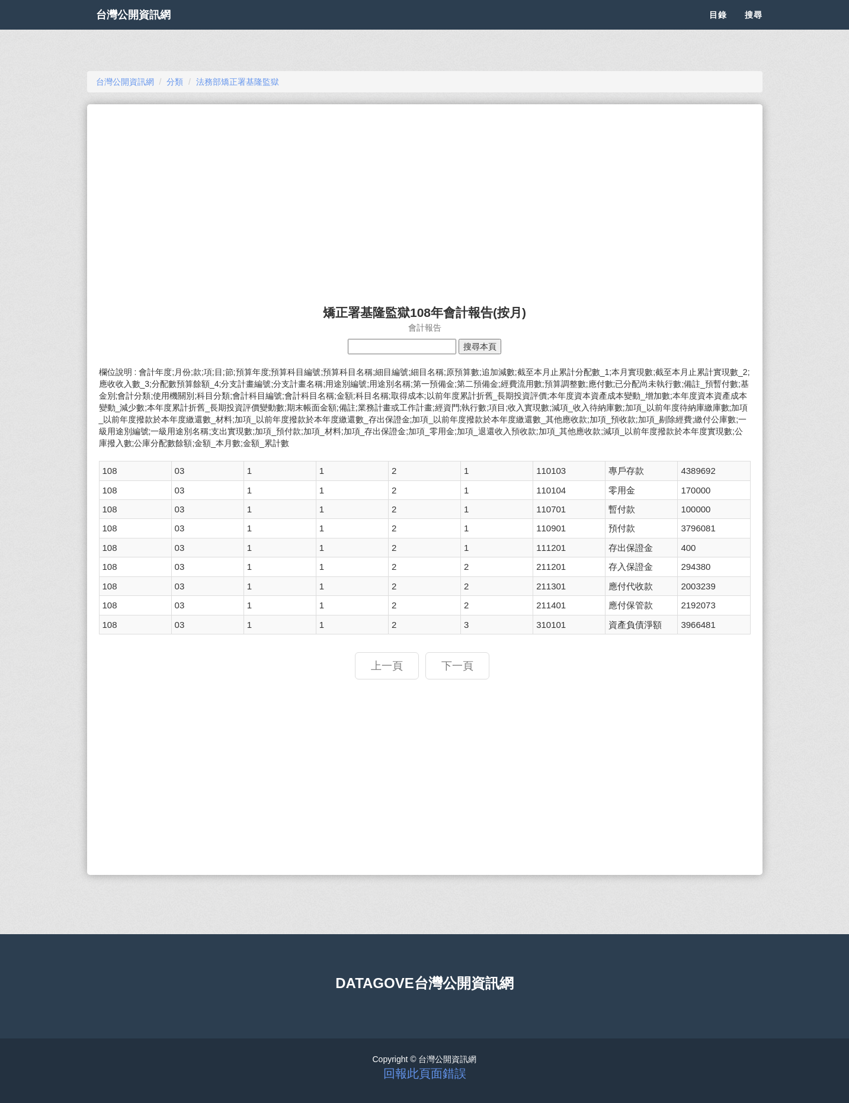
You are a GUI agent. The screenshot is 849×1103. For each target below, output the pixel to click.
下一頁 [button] (457, 666)
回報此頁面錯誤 (424, 1073)
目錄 (718, 29)
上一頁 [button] (387, 666)
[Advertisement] (425, 199)
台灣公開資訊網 (145, 30)
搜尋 (754, 29)
